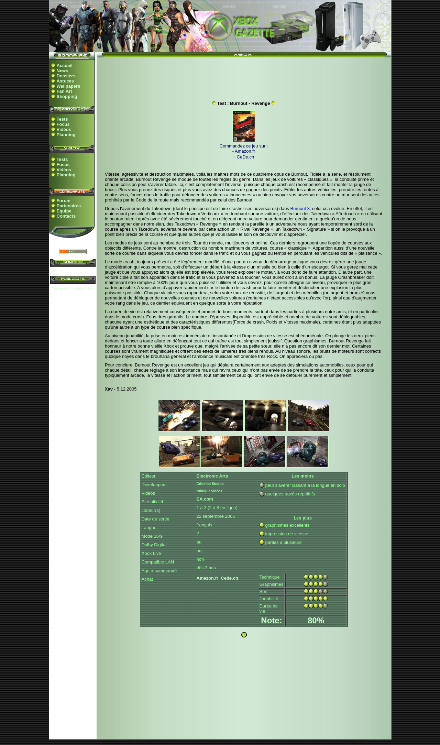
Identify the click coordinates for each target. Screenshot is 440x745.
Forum (63, 200)
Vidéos (64, 129)
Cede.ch (229, 578)
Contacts (66, 216)
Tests (62, 119)
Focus (63, 124)
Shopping (67, 96)
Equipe (64, 210)
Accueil (65, 65)
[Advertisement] (244, 76)
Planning (66, 134)
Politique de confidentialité (72, 289)
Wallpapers (68, 86)
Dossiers (66, 75)
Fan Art (64, 91)
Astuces (65, 81)
